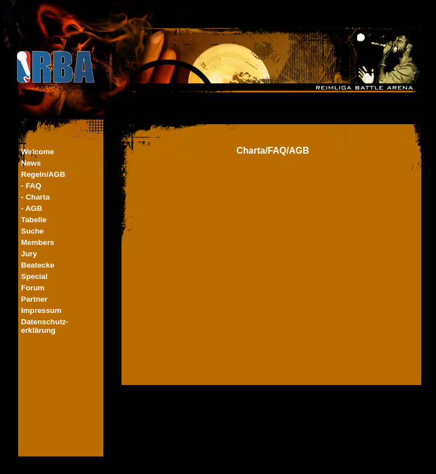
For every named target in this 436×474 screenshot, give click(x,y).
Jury (29, 253)
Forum (32, 287)
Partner (34, 299)
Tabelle (34, 219)
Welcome (37, 151)
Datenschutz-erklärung (45, 326)
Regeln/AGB (43, 174)
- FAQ (31, 185)
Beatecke (37, 265)
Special (34, 276)
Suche (32, 231)
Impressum (41, 310)
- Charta (35, 197)
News (31, 163)
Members (37, 242)
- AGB (31, 208)
